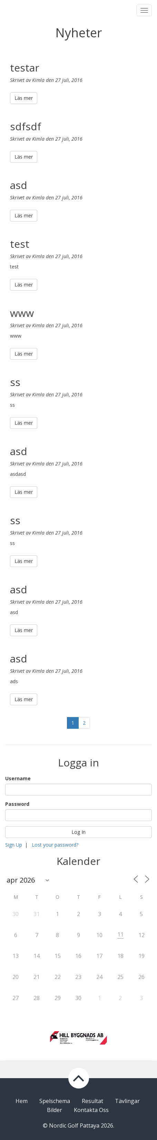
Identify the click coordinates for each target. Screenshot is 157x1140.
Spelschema (54, 1101)
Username (18, 778)
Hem (22, 1101)
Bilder (54, 1110)
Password (17, 804)
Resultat (92, 1101)
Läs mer (23, 98)
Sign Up (13, 844)
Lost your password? (55, 844)
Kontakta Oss (91, 1110)
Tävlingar (127, 1101)
